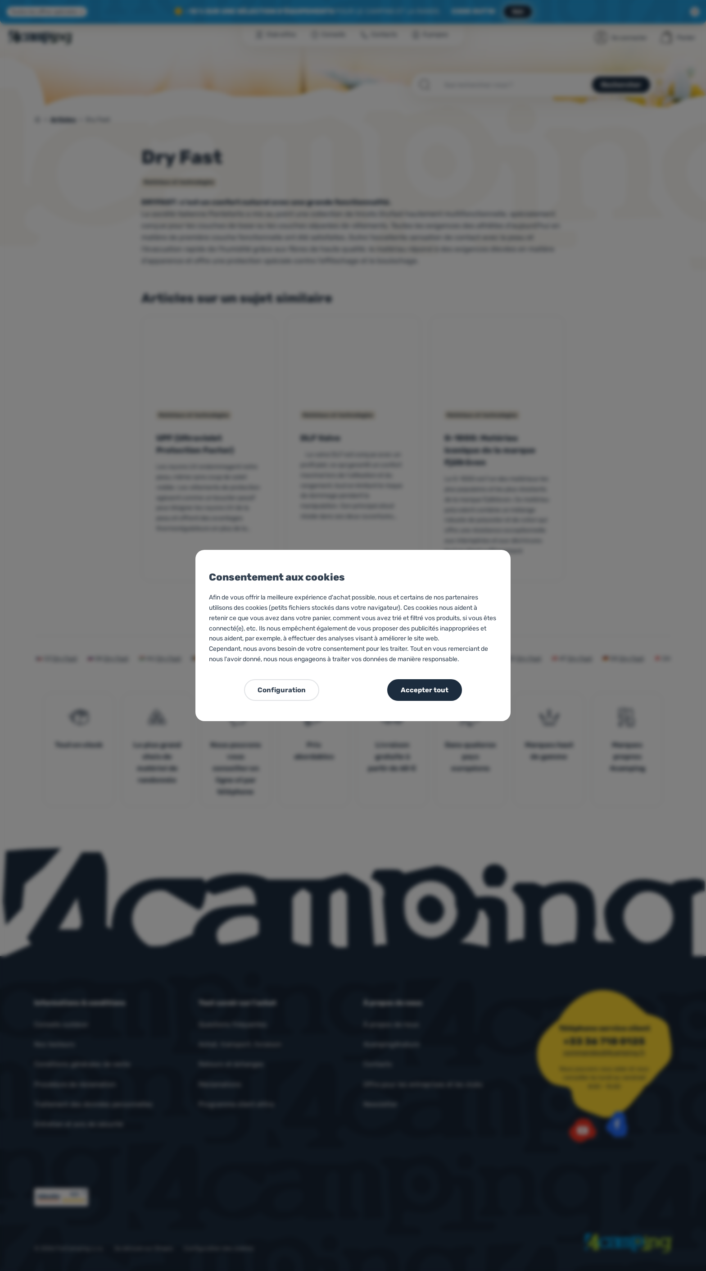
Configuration (282, 690)
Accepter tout (424, 690)
